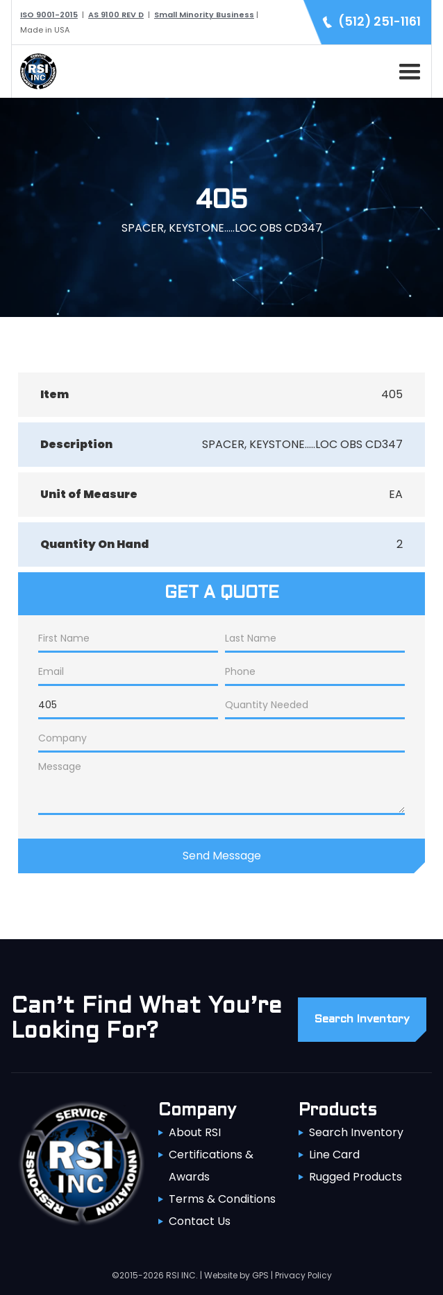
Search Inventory (356, 1132)
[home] (35, 71)
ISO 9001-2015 (49, 14)
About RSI (195, 1132)
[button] (407, 69)
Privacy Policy (303, 1275)
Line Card (334, 1155)
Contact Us (200, 1221)
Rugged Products (355, 1177)
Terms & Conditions (222, 1199)
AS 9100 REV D (116, 14)
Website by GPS (236, 1275)
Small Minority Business (204, 14)
